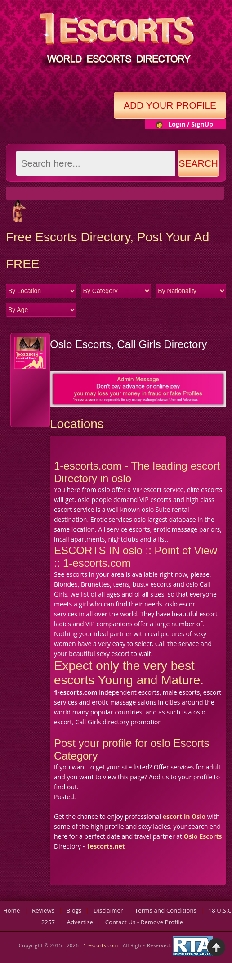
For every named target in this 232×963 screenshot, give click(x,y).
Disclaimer (108, 910)
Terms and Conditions (165, 910)
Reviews (43, 910)
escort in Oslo (184, 816)
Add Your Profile (170, 105)
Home (11, 910)
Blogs (74, 910)
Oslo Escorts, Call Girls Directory (128, 344)
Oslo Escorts (203, 836)
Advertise (80, 922)
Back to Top (216, 947)
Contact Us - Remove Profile (144, 922)
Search (199, 163)
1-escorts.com (102, 945)
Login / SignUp (190, 124)
